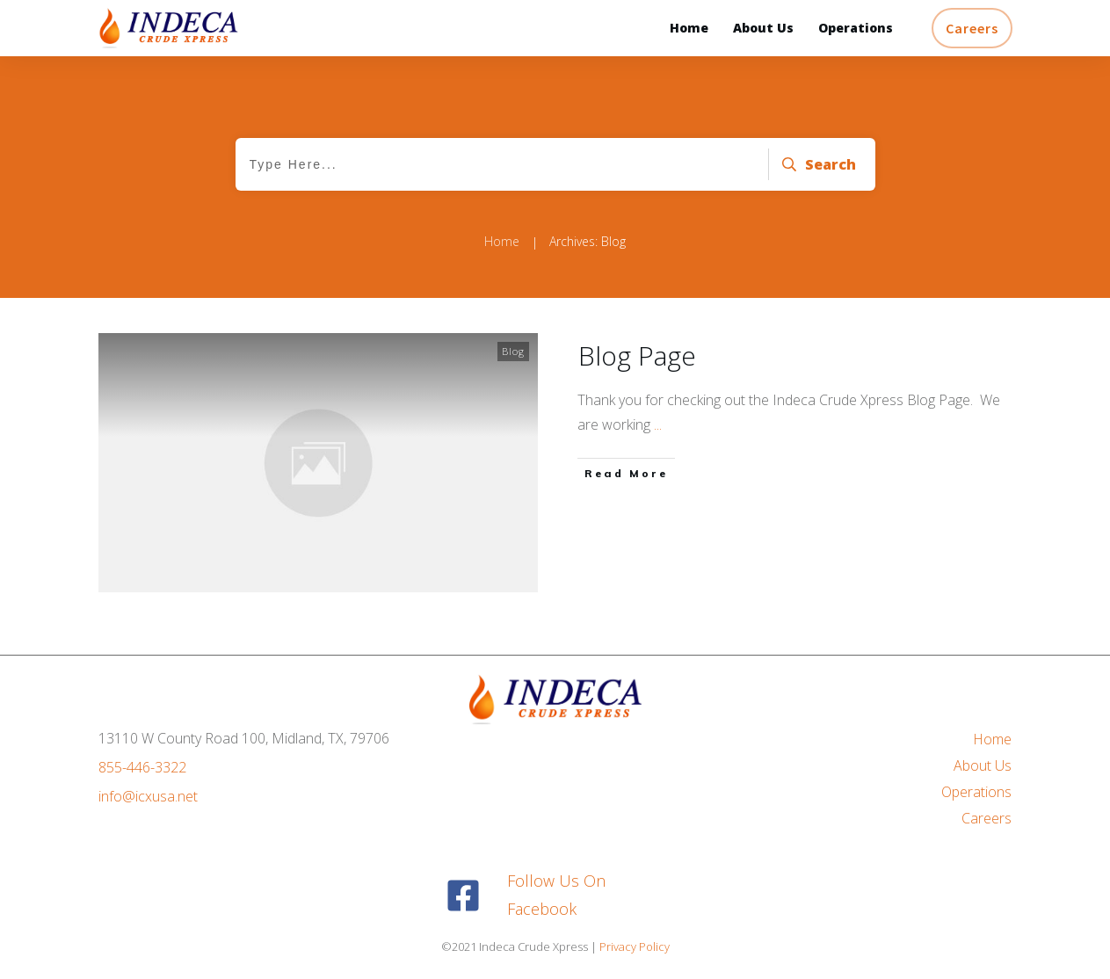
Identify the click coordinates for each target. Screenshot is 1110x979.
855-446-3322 (142, 767)
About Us (983, 765)
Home (992, 739)
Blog (513, 351)
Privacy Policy (634, 946)
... (658, 424)
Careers (986, 818)
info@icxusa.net (148, 796)
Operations (976, 791)
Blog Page (637, 355)
